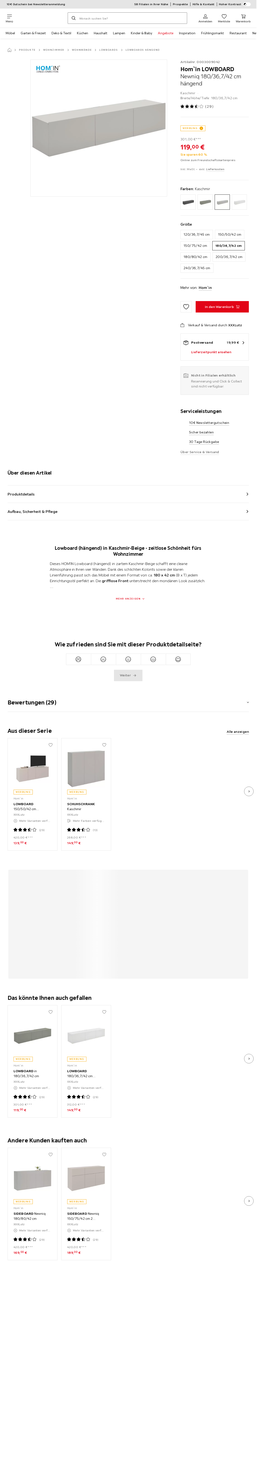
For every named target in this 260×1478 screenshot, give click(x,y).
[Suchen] (73, 18)
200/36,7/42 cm (229, 257)
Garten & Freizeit (33, 33)
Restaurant (238, 33)
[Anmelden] (205, 18)
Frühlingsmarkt (212, 33)
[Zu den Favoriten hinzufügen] (186, 306)
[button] (128, 699)
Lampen (119, 33)
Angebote (165, 33)
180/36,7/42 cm (228, 245)
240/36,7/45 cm (197, 268)
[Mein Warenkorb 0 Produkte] (243, 18)
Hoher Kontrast (235, 4)
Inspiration (187, 33)
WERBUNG (190, 128)
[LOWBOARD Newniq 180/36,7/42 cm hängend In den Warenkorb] (222, 306)
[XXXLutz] (40, 18)
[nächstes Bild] (249, 791)
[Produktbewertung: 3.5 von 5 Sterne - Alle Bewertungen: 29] (197, 106)
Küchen (82, 33)
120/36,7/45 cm (197, 234)
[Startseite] (9, 50)
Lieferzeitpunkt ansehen (211, 352)
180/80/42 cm (196, 257)
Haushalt (100, 33)
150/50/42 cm (229, 234)
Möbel (10, 33)
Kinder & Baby (141, 33)
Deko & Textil (61, 33)
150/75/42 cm (195, 245)
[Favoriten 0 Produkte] (224, 18)
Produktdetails (21, 494)
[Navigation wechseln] (9, 18)
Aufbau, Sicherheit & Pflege (32, 511)
